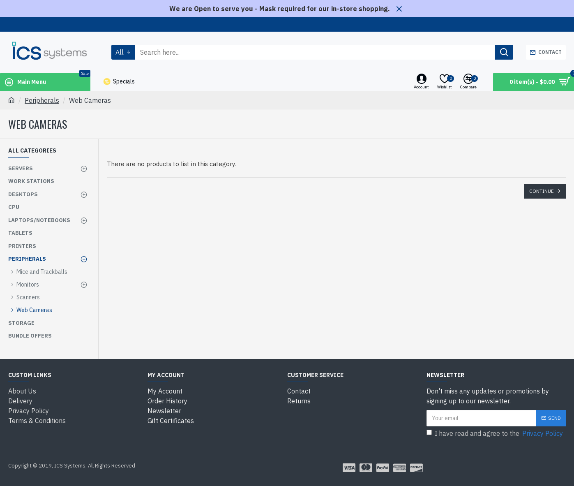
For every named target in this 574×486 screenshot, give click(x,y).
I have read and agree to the (495, 433)
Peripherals (42, 100)
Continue (541, 191)
